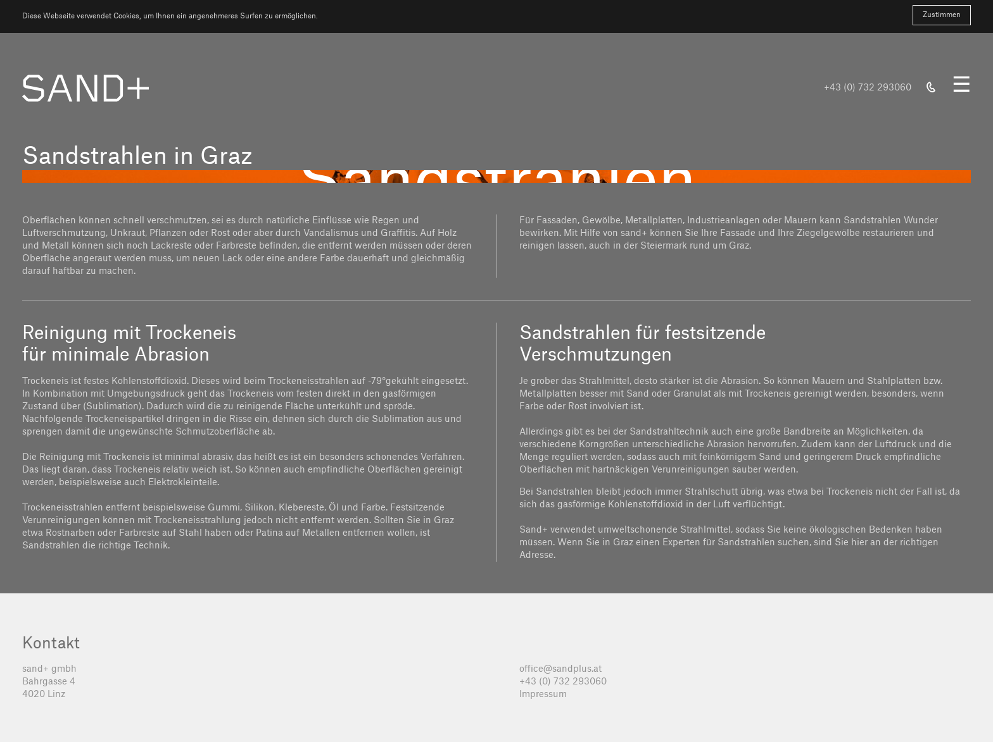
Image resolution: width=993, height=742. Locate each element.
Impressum (543, 694)
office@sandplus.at (560, 669)
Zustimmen (942, 14)
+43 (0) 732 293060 (563, 681)
